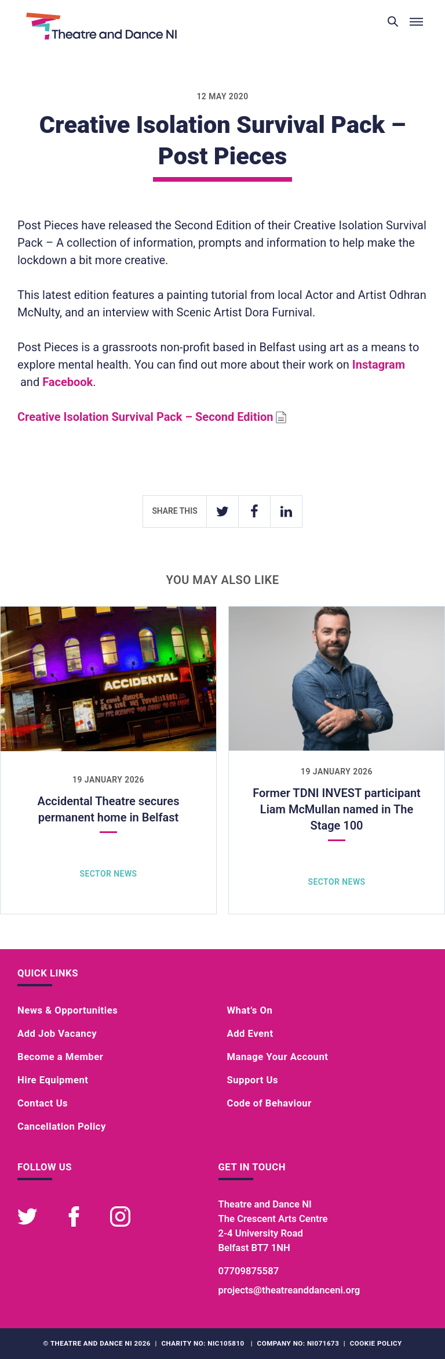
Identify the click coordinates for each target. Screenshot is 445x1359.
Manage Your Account (278, 1056)
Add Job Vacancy (57, 1033)
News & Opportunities (67, 1010)
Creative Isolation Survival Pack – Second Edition (145, 417)
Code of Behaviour (269, 1103)
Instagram (378, 365)
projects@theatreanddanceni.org (289, 1290)
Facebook (67, 382)
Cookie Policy (376, 1343)
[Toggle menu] (416, 22)
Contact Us (42, 1103)
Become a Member (60, 1056)
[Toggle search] (392, 22)
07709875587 (248, 1271)
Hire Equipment (52, 1080)
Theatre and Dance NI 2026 (100, 1343)
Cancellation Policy (61, 1126)
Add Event (250, 1033)
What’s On (250, 1010)
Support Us (253, 1080)
